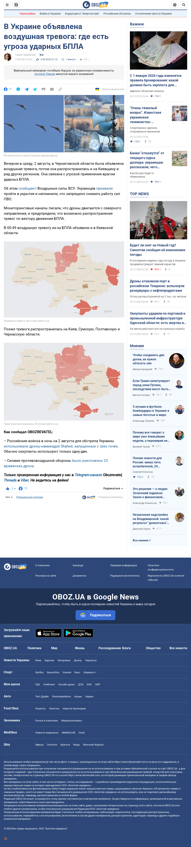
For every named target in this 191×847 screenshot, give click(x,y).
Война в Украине (50, 13)
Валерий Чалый (141, 446)
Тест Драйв (42, 696)
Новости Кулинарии (74, 708)
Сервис (89, 696)
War (42, 55)
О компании (42, 565)
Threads (10, 480)
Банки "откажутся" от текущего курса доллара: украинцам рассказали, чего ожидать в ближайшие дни (148, 160)
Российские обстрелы (117, 13)
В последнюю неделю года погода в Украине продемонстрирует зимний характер (157, 262)
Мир (54, 648)
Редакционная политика (29, 497)
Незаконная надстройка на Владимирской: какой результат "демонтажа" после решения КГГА (151, 519)
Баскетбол (53, 672)
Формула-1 (90, 672)
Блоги (126, 648)
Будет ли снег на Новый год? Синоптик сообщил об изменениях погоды (157, 250)
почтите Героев (44, 74)
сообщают (27, 188)
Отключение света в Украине (153, 13)
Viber (24, 480)
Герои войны (27, 13)
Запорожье (63, 660)
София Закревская (25, 55)
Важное (137, 24)
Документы (79, 575)
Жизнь (80, 648)
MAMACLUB (68, 732)
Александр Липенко (143, 421)
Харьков (49, 660)
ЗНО (89, 684)
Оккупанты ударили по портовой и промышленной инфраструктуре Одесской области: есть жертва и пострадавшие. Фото (157, 318)
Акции (78, 696)
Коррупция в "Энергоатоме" (82, 13)
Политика (34, 648)
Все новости (178, 648)
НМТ (97, 684)
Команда (78, 565)
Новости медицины (46, 732)
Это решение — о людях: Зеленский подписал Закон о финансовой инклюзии (150, 493)
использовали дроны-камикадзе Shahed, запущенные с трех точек (61, 446)
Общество (153, 648)
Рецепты (40, 708)
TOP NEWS (139, 194)
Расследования (110, 648)
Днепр (78, 660)
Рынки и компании (46, 720)
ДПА (80, 684)
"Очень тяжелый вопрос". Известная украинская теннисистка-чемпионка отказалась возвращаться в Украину (148, 115)
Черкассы (91, 660)
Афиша (39, 744)
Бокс (77, 672)
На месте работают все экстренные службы (157, 328)
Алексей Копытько (143, 472)
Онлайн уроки (66, 684)
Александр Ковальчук (145, 503)
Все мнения (140, 540)
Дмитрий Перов (141, 529)
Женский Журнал (93, 744)
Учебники (49, 684)
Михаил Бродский (142, 369)
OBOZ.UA (172, 768)
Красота (65, 744)
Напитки (54, 708)
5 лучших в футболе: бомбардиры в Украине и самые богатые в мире (151, 411)
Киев (38, 660)
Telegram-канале (88, 475)
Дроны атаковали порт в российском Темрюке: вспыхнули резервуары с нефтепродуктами (157, 285)
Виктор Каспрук (141, 395)
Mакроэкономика (71, 720)
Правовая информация (123, 565)
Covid (81, 732)
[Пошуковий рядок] (183, 5)
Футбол (39, 672)
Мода (76, 744)
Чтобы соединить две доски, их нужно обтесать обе (148, 359)
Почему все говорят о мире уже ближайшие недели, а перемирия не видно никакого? (150, 437)
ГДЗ (37, 684)
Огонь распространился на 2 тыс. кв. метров (158, 296)
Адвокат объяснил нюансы (147, 91)
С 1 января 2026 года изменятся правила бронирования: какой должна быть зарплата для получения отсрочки (155, 80)
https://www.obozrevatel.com (130, 761)
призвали (104, 188)
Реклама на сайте (45, 575)
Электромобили (61, 696)
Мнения (137, 346)
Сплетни (52, 744)
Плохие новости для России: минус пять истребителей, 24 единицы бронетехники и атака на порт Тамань (151, 462)
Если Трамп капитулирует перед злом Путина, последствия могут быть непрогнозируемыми (151, 385)
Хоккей (67, 672)
